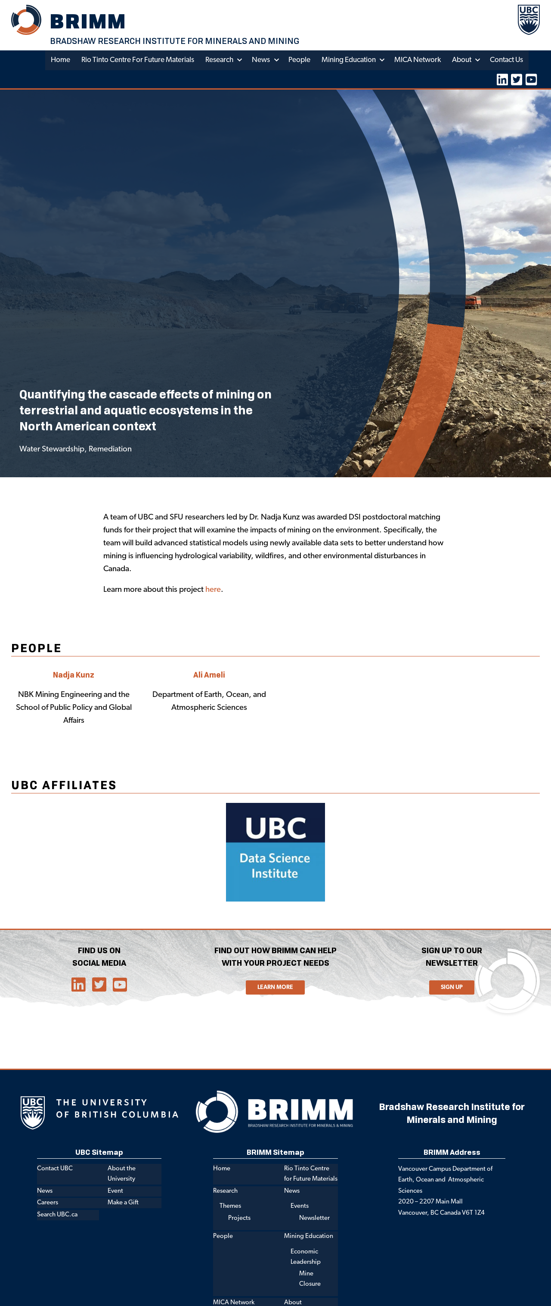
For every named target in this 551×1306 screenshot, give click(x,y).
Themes (230, 1206)
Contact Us (506, 60)
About (461, 60)
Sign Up (452, 987)
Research (219, 60)
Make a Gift (123, 1203)
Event (115, 1191)
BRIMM (88, 21)
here (213, 590)
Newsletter (314, 1218)
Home (60, 60)
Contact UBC (55, 1169)
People (299, 60)
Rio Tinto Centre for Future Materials (137, 60)
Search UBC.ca (57, 1215)
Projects (239, 1218)
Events (300, 1206)
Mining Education (348, 60)
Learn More (275, 987)
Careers (47, 1203)
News (260, 60)
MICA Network (417, 60)
